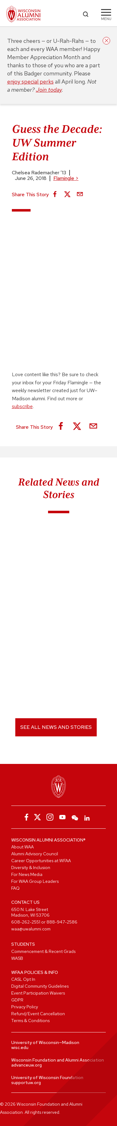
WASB (17, 958)
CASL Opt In (23, 979)
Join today (49, 89)
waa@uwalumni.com (31, 929)
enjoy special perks (30, 81)
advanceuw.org (26, 1065)
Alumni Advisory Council (34, 854)
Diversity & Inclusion (30, 867)
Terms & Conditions (30, 1020)
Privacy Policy (24, 1007)
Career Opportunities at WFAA (41, 860)
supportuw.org (26, 1082)
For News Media (26, 874)
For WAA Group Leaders (35, 881)
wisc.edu (19, 1047)
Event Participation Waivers (38, 993)
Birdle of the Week (34, 556)
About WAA (22, 847)
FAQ (15, 888)
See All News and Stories (56, 727)
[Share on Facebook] (55, 195)
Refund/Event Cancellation (38, 1013)
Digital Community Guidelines (40, 986)
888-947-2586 (61, 922)
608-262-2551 (25, 922)
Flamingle (66, 178)
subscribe (22, 406)
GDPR (17, 1000)
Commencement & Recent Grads (43, 951)
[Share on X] (67, 195)
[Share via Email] (80, 195)
